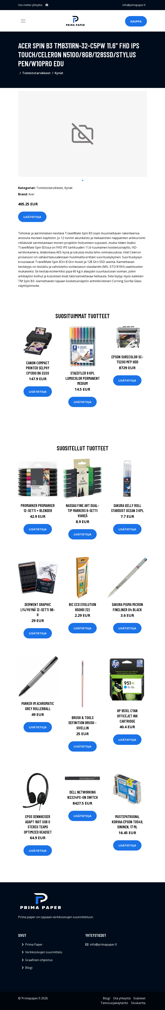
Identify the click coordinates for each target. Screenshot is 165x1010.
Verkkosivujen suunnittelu (43, 952)
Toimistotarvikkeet (36, 73)
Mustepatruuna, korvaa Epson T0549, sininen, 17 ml (127, 821)
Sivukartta (138, 1003)
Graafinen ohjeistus (39, 960)
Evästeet (139, 998)
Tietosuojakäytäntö (114, 1003)
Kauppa (135, 21)
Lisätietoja (32, 217)
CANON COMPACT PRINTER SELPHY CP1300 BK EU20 (37, 367)
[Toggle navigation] (23, 20)
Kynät (59, 73)
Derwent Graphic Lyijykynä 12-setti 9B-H (38, 609)
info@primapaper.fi (133, 5)
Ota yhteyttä (121, 998)
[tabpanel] (82, 134)
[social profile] (47, 5)
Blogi (28, 968)
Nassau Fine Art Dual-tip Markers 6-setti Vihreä (82, 510)
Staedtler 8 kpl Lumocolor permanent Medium (83, 378)
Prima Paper (34, 944)
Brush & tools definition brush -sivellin (82, 722)
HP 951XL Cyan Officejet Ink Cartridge (127, 715)
